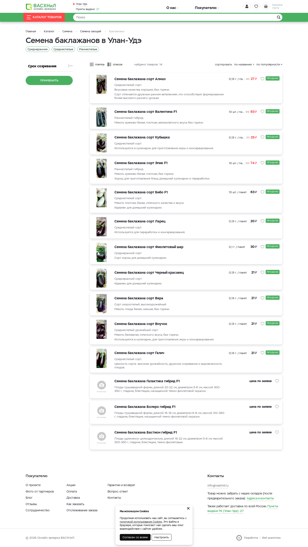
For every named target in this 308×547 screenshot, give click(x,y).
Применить (49, 80)
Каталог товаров (48, 17)
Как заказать (75, 504)
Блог (29, 498)
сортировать (223, 64)
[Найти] (177, 17)
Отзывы (31, 504)
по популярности (268, 64)
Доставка (73, 498)
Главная (31, 31)
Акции (71, 485)
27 (87, 8)
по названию (243, 64)
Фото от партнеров (40, 491)
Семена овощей (90, 31)
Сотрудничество (38, 510)
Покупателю (187, 6)
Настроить (161, 537)
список (118, 64)
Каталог (49, 31)
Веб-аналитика (271, 538)
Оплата (72, 491)
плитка (99, 64)
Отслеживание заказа (82, 510)
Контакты (114, 498)
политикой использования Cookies (141, 521)
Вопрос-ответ (118, 491)
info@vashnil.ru (217, 485)
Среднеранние (37, 49)
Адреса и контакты (260, 498)
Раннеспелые (88, 49)
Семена (67, 31)
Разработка (251, 538)
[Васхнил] (45, 7)
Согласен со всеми (135, 537)
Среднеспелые (63, 49)
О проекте (33, 485)
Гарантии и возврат (121, 485)
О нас (165, 6)
